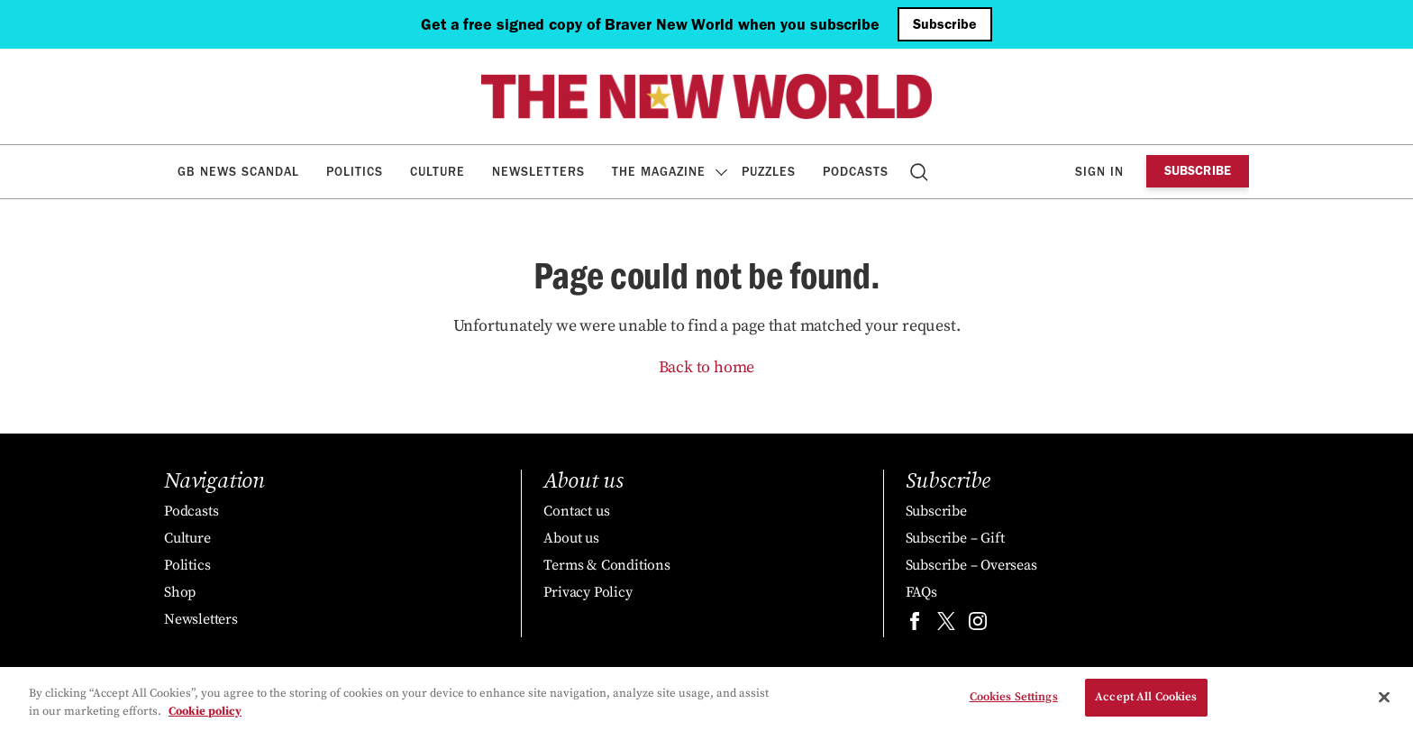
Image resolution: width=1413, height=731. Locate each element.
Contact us (576, 511)
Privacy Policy (587, 592)
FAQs (921, 592)
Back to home (707, 367)
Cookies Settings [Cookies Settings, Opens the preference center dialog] (1014, 697)
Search (920, 171)
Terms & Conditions (606, 565)
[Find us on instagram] (978, 625)
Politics (354, 171)
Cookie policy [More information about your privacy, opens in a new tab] (205, 711)
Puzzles (769, 171)
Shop (180, 592)
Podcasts (856, 171)
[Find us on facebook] (915, 625)
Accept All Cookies (1146, 697)
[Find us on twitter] (946, 625)
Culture (437, 171)
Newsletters (538, 171)
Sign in (1099, 171)
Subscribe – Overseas (971, 565)
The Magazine (659, 171)
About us (570, 538)
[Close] (1384, 697)
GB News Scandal (238, 171)
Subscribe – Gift (955, 538)
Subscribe (945, 23)
